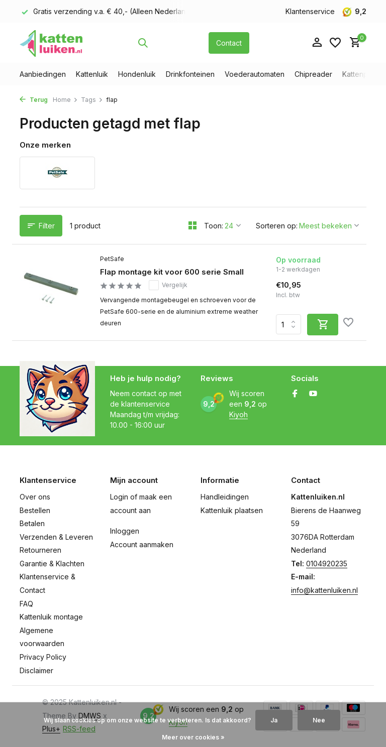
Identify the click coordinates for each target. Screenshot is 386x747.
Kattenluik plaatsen (232, 510)
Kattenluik (92, 74)
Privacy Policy (43, 657)
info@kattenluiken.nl (324, 590)
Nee (319, 720)
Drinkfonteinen (190, 74)
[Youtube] (313, 394)
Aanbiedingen (43, 74)
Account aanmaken (141, 544)
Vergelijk (168, 285)
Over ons (35, 496)
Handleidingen (225, 496)
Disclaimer (36, 670)
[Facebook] (295, 394)
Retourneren (40, 550)
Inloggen (124, 531)
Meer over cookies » (193, 737)
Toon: (213, 225)
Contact (229, 43)
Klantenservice (310, 11)
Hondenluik (137, 74)
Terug (34, 99)
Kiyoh (238, 414)
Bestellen (35, 510)
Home (65, 99)
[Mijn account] (317, 42)
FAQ (26, 603)
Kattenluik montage (51, 616)
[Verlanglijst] (335, 42)
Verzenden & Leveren (56, 537)
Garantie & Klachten (52, 563)
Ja (273, 720)
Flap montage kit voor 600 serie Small (172, 272)
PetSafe (112, 259)
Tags (92, 99)
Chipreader (313, 74)
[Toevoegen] (322, 324)
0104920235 (326, 563)
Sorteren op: (277, 225)
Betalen (32, 523)
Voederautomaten (254, 74)
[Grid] (192, 225)
